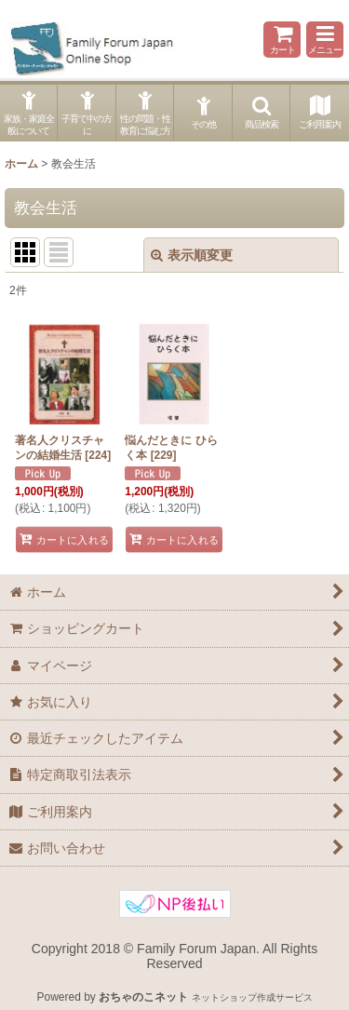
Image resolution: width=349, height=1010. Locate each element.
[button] (324, 39)
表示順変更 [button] (192, 255)
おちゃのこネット (143, 996)
